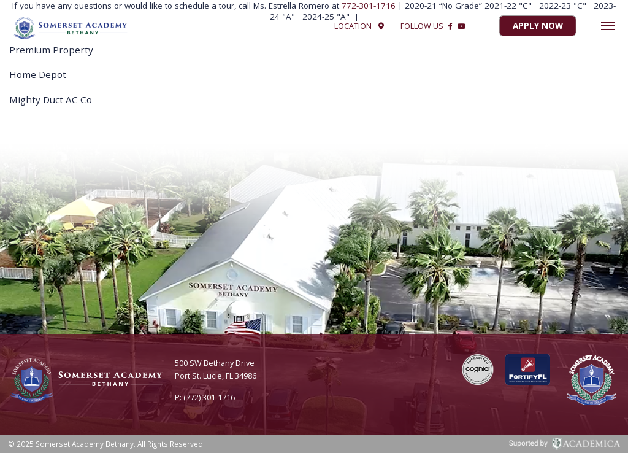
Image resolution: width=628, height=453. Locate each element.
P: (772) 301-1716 (205, 397)
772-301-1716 (370, 5)
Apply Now (538, 26)
